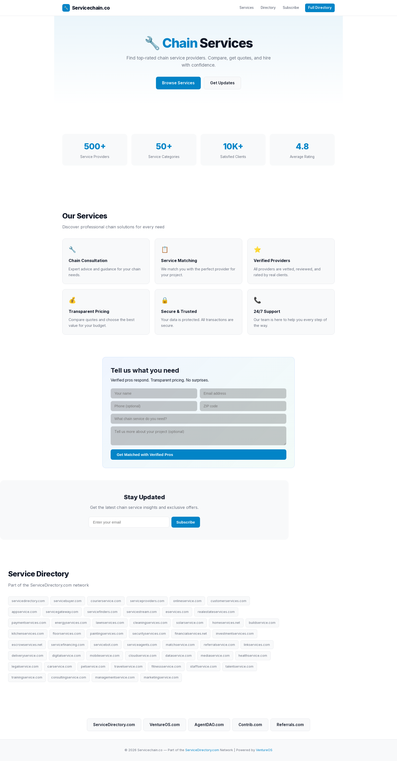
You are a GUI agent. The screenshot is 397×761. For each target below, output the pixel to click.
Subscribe (291, 8)
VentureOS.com (165, 724)
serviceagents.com (142, 645)
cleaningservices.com (150, 623)
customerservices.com (228, 601)
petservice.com (93, 666)
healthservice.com (253, 655)
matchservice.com (180, 645)
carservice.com (59, 666)
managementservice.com (115, 677)
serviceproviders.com (147, 601)
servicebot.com (106, 645)
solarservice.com (189, 623)
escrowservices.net (27, 645)
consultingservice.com (68, 677)
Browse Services (178, 83)
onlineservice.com (187, 601)
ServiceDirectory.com (114, 724)
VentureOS (264, 750)
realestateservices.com (216, 612)
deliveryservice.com (27, 655)
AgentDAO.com (209, 724)
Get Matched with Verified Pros (145, 454)
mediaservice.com (215, 655)
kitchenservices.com (28, 633)
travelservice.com (128, 666)
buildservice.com (262, 623)
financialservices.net (191, 633)
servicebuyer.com (68, 601)
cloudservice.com (142, 655)
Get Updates (222, 83)
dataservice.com (178, 655)
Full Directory (320, 8)
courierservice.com (106, 601)
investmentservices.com (235, 633)
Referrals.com (290, 724)
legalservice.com (25, 666)
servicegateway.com (62, 612)
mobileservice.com (105, 655)
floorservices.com (67, 633)
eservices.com (177, 612)
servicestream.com (142, 612)
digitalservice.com (66, 655)
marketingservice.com (161, 677)
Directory (268, 8)
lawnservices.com (110, 623)
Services (247, 8)
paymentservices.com (29, 623)
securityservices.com (149, 633)
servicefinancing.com (68, 645)
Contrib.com (250, 724)
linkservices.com (257, 645)
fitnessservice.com (166, 666)
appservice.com (24, 612)
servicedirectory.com (28, 601)
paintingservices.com (106, 633)
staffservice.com (203, 666)
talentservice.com (239, 666)
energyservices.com (71, 623)
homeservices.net (226, 623)
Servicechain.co (86, 8)
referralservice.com (219, 645)
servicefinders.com (102, 612)
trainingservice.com (27, 677)
